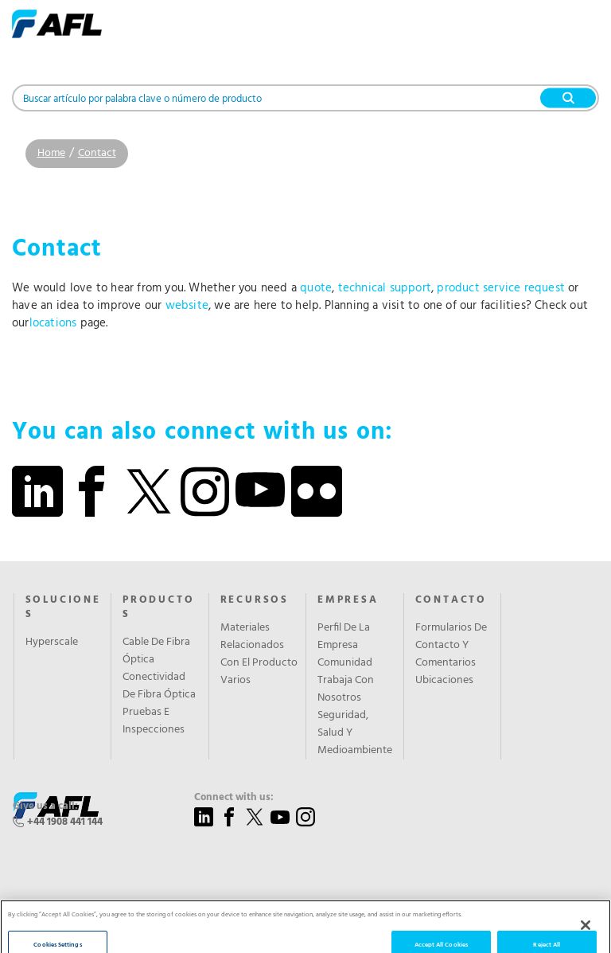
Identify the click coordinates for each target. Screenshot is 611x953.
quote (316, 288)
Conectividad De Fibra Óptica (159, 686)
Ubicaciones (444, 680)
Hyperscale (51, 642)
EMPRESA (348, 600)
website (186, 305)
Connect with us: (234, 797)
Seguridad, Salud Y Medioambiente (354, 733)
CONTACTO (451, 600)
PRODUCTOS (158, 607)
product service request (501, 288)
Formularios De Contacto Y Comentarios (451, 645)
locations (53, 323)
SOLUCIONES (63, 607)
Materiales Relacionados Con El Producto (259, 645)
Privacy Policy (271, 931)
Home (51, 153)
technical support (384, 288)
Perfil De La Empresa (343, 636)
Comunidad (344, 663)
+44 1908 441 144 (65, 822)
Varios (235, 680)
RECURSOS (254, 600)
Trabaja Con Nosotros (345, 689)
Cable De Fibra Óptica (156, 651)
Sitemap (326, 931)
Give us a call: (45, 806)
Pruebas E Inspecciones (154, 721)
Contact (97, 153)
